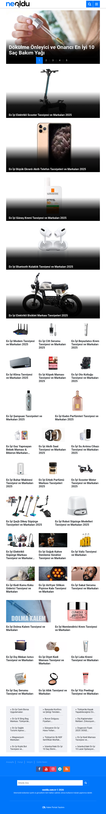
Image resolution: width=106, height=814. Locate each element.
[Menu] (96, 4)
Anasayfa (10, 762)
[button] (39, 60)
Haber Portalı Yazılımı (55, 807)
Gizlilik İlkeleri (42, 762)
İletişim (30, 762)
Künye (20, 762)
